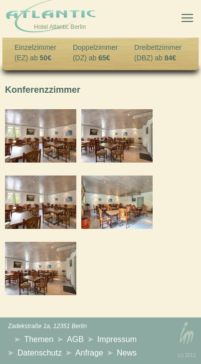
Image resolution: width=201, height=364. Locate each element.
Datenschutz (39, 353)
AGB (75, 339)
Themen (38, 339)
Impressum (117, 339)
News (127, 353)
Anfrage (89, 353)
